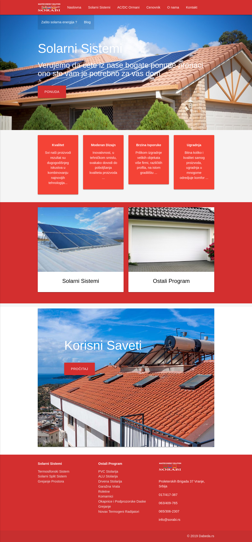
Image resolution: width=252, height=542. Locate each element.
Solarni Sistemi (99, 7)
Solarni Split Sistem (52, 476)
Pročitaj (79, 369)
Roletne (104, 491)
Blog (87, 22)
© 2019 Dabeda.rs (200, 536)
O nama (173, 7)
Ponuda (51, 92)
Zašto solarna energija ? (59, 22)
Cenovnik (153, 7)
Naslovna (74, 7)
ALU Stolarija (108, 476)
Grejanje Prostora (51, 481)
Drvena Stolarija (110, 481)
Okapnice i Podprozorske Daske (122, 501)
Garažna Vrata (109, 486)
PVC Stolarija (108, 471)
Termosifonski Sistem (53, 471)
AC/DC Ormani (128, 7)
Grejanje (104, 506)
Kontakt (191, 7)
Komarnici (105, 496)
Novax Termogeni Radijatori (118, 511)
